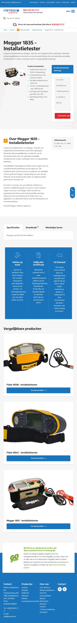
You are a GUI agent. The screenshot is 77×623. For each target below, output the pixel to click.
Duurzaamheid (50, 2)
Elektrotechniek (23, 30)
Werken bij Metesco (47, 590)
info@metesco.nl (10, 616)
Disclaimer (44, 612)
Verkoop (25, 590)
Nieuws (58, 2)
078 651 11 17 (33, 10)
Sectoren (42, 2)
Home (6, 30)
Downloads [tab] (32, 227)
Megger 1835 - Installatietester (54, 30)
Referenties (65, 2)
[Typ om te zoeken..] (41, 18)
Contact (73, 2)
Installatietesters (37, 30)
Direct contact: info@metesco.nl (11, 2)
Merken (24, 598)
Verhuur (12, 30)
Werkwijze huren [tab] (54, 227)
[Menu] (70, 11)
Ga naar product (38, 390)
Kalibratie (25, 593)
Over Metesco (34, 2)
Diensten (25, 596)
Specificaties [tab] (13, 227)
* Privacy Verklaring (47, 609)
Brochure (43, 604)
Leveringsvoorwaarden (30, 601)
